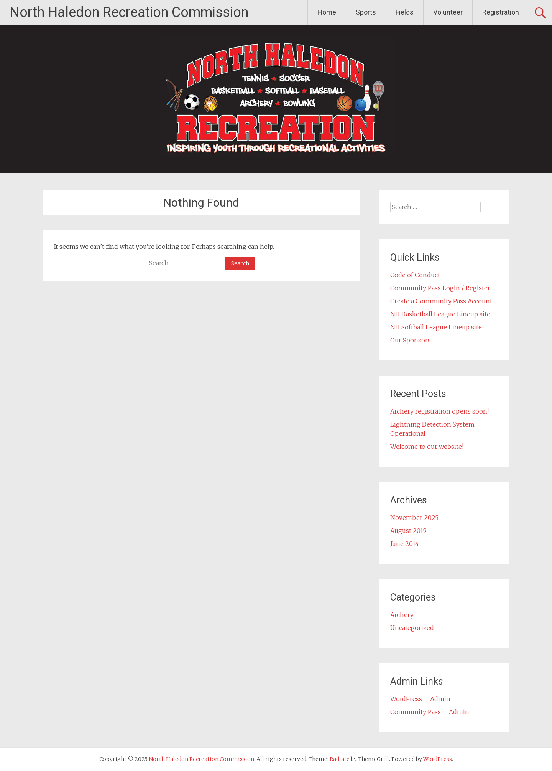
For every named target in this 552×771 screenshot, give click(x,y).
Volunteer (448, 12)
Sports (366, 12)
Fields (405, 12)
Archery (402, 615)
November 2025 (414, 517)
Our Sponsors (410, 340)
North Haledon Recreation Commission (129, 12)
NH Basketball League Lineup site (440, 314)
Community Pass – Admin (429, 712)
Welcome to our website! (426, 446)
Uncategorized (412, 628)
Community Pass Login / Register (440, 288)
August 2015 (408, 530)
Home (326, 12)
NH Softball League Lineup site (436, 327)
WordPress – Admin (420, 699)
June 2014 (404, 544)
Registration (500, 12)
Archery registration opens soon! (439, 411)
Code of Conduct (415, 275)
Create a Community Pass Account (441, 301)
